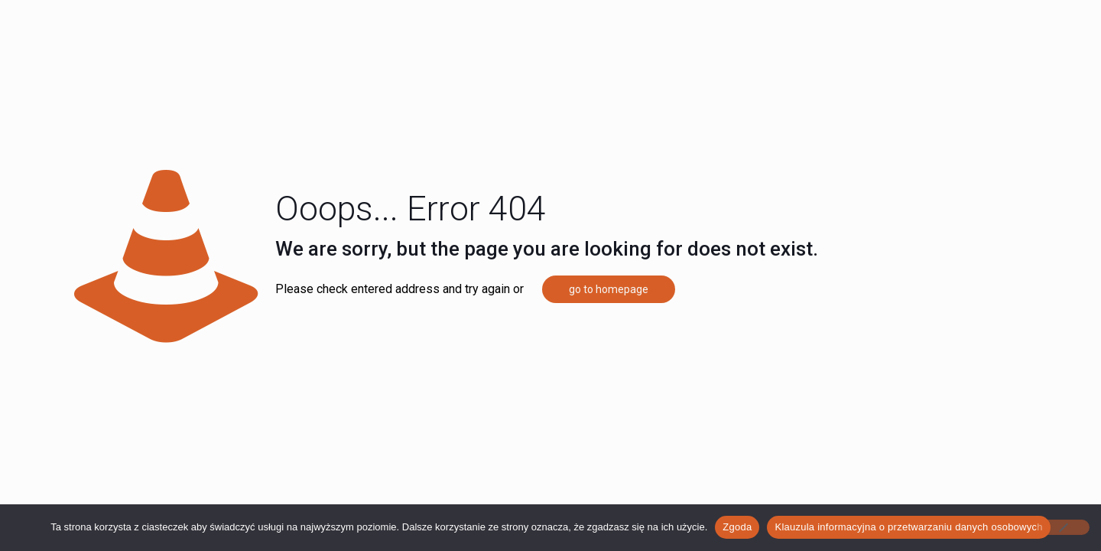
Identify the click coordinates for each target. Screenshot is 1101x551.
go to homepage (608, 289)
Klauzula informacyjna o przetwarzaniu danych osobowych (908, 527)
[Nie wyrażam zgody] (1063, 527)
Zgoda (737, 527)
